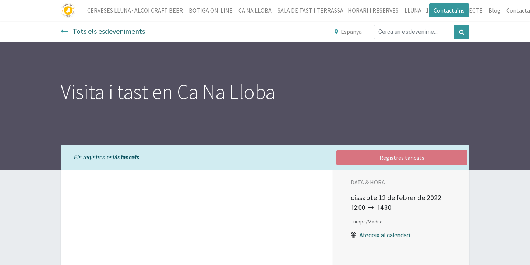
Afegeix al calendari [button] (384, 235)
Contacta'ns (449, 10)
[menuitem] (135, 10)
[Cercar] (461, 32)
